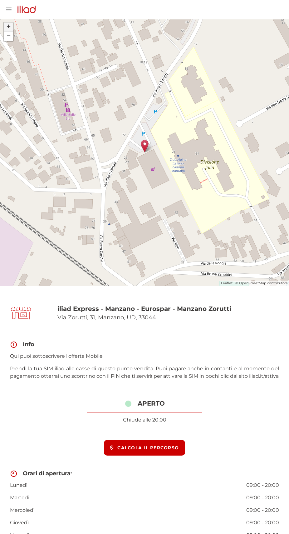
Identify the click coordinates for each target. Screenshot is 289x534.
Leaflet (227, 283)
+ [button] (9, 27)
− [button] (9, 36)
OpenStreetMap (252, 283)
